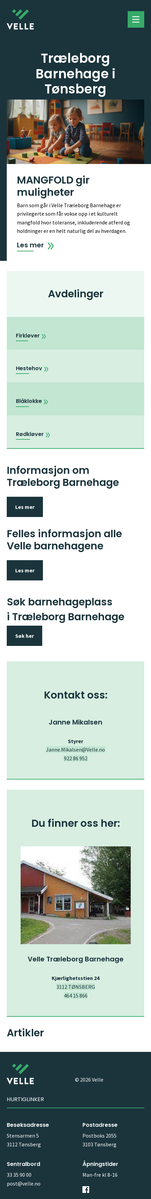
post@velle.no (24, 1183)
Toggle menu (136, 19)
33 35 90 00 (19, 1174)
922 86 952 (75, 758)
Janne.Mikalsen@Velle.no (75, 749)
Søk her (24, 635)
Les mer (24, 506)
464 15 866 (75, 995)
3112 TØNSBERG (75, 986)
